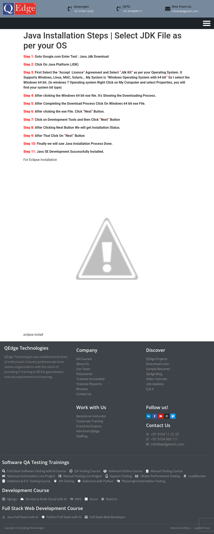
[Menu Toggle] (207, 23)
